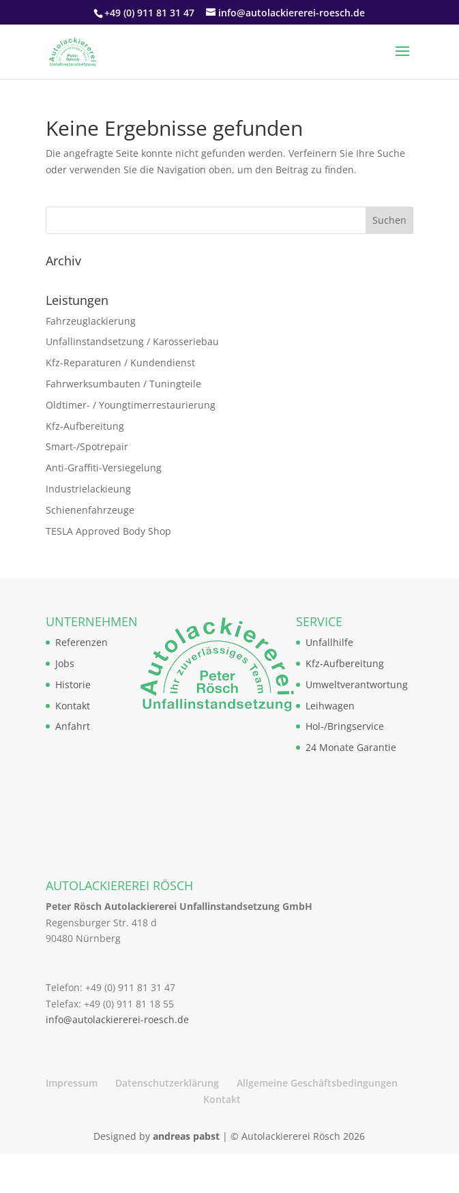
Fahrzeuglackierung (91, 320)
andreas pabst (186, 1136)
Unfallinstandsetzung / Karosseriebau (132, 341)
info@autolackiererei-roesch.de (117, 1019)
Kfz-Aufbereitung (85, 425)
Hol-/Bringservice (345, 726)
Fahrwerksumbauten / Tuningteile (123, 383)
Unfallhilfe (329, 642)
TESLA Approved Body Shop (108, 531)
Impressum (72, 1082)
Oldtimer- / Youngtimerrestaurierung (131, 404)
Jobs (64, 663)
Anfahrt (72, 726)
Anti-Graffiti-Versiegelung (104, 467)
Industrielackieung (88, 488)
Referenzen (81, 642)
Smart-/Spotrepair (87, 446)
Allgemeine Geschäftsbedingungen (317, 1082)
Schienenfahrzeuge (90, 509)
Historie (73, 684)
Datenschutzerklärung (167, 1082)
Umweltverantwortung (357, 684)
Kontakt (72, 705)
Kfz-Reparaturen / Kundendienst (120, 362)
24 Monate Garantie (351, 747)
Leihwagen (330, 705)
